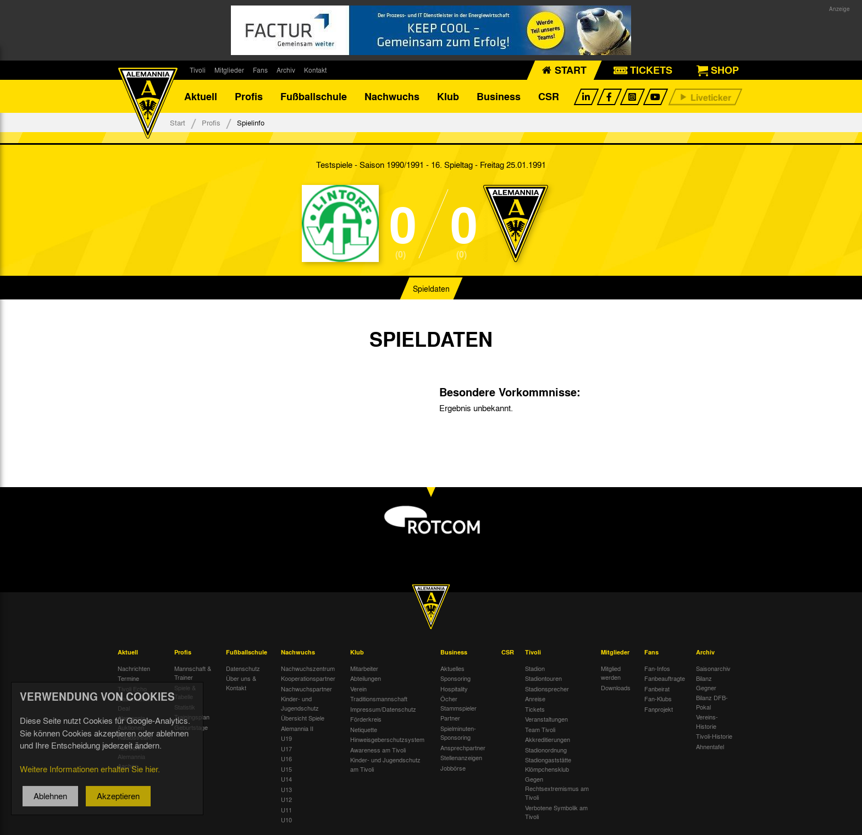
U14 (286, 778)
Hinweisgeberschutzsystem (387, 739)
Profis (249, 96)
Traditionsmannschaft (378, 698)
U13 (286, 789)
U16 (286, 758)
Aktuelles (452, 668)
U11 (286, 809)
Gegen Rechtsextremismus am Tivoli (557, 787)
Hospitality (454, 688)
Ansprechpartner (462, 747)
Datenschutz (243, 668)
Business (499, 96)
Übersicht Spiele (302, 717)
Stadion (535, 668)
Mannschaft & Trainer (192, 673)
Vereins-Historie (707, 721)
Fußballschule (313, 96)
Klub (448, 96)
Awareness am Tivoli (378, 749)
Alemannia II (297, 728)
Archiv (286, 70)
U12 (286, 799)
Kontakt (315, 70)
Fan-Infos (657, 668)
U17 (286, 748)
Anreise (535, 698)
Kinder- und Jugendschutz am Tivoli (385, 764)
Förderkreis (366, 718)
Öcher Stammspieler (458, 703)
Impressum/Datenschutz (383, 709)
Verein (358, 688)
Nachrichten (134, 668)
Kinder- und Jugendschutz (300, 703)
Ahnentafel (710, 746)
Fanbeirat (657, 688)
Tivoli (198, 70)
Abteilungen (365, 678)
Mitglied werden (611, 673)
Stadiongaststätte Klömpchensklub (548, 764)
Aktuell (200, 96)
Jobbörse (453, 767)
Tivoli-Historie (714, 736)
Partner (450, 717)
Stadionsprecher (547, 688)
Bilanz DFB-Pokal (712, 702)
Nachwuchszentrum (308, 668)
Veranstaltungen (546, 718)
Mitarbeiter (364, 668)
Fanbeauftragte (664, 678)
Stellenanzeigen (461, 757)
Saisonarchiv (713, 668)
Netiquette (363, 729)
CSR (548, 96)
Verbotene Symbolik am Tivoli (556, 812)
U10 (286, 819)
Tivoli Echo (132, 688)
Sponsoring (455, 678)
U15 (286, 769)
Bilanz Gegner (706, 683)
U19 (286, 738)
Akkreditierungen (547, 739)
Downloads (616, 687)
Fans (260, 70)
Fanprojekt (658, 709)
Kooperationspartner (308, 678)
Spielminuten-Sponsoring (458, 733)
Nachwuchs (391, 96)
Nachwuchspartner (306, 688)
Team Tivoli (540, 729)
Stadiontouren (543, 678)
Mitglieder (229, 70)
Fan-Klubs (658, 698)
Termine (128, 678)
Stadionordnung (546, 749)
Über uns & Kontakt (241, 683)
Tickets (535, 709)
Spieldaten (431, 288)
